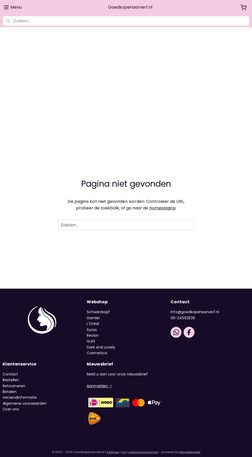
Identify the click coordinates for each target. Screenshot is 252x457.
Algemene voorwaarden (24, 398)
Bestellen (11, 375)
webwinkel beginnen (143, 447)
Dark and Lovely (101, 342)
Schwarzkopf (98, 307)
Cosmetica (97, 348)
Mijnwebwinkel (189, 447)
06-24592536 (183, 313)
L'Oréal (93, 319)
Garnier (93, 313)
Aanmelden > (99, 381)
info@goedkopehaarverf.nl (195, 307)
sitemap (113, 447)
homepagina (162, 203)
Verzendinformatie (20, 392)
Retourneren (14, 381)
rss (123, 447)
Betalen (9, 387)
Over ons (11, 404)
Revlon (93, 330)
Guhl (91, 336)
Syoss (92, 324)
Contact (10, 369)
